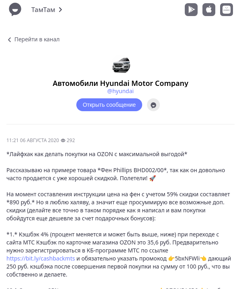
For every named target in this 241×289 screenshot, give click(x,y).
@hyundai (120, 91)
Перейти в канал (32, 39)
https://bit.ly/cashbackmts (40, 258)
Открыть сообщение (109, 105)
